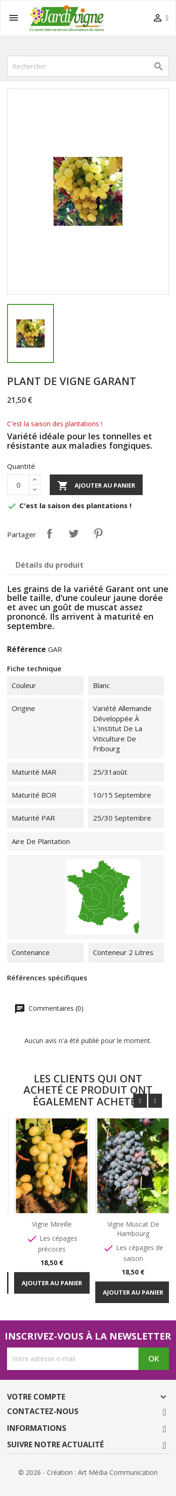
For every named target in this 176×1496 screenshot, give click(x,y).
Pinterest (98, 533)
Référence (26, 649)
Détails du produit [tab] (49, 565)
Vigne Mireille (53, 1224)
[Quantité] (18, 484)
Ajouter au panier (96, 485)
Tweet (73, 533)
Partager (49, 533)
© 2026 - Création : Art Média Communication (88, 1472)
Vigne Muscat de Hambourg (134, 1229)
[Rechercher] (88, 66)
